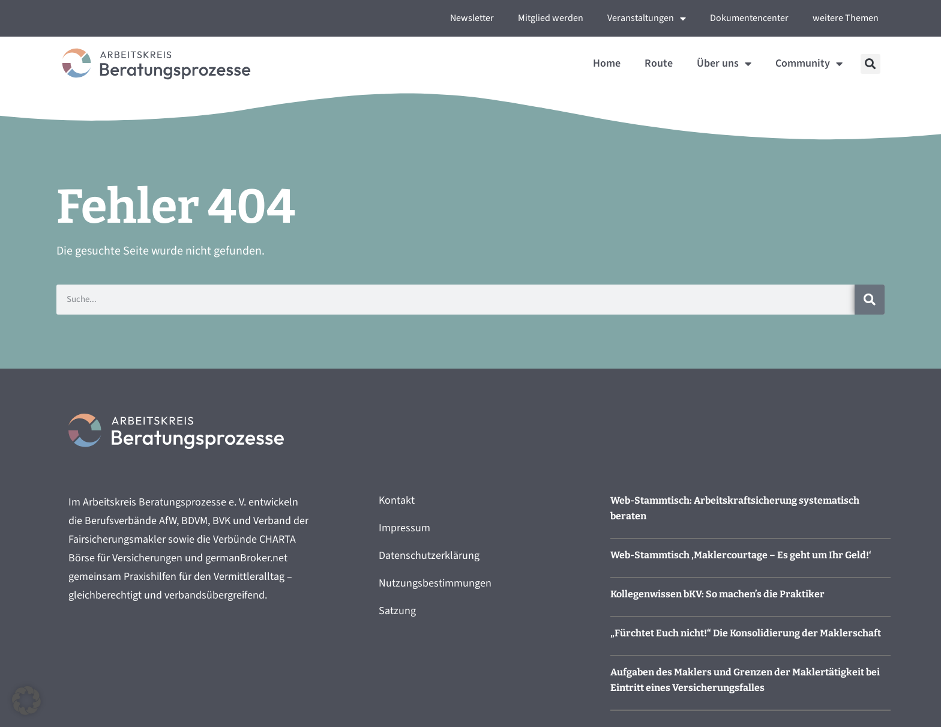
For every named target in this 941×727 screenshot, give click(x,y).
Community (809, 63)
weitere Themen (846, 18)
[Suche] (870, 300)
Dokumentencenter (749, 18)
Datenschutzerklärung (429, 555)
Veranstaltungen (646, 18)
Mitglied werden (550, 18)
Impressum (404, 527)
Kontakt (397, 500)
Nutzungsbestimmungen (435, 583)
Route (659, 63)
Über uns (724, 63)
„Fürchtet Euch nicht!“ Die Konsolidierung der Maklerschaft (745, 633)
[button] (870, 64)
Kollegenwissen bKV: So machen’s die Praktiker (717, 594)
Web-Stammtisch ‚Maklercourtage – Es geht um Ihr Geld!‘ (740, 555)
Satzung (397, 610)
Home (607, 63)
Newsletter (472, 18)
